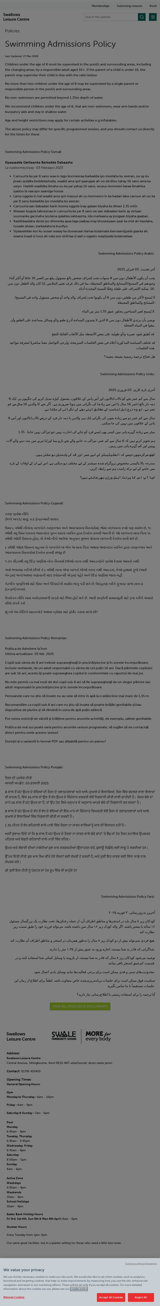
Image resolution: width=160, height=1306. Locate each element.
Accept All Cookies (111, 1300)
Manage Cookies (13, 1300)
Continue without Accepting (141, 1267)
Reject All (141, 1300)
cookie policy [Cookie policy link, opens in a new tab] (79, 1292)
